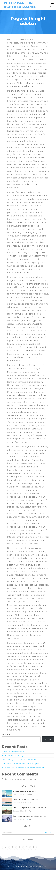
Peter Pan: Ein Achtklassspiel (20, 5)
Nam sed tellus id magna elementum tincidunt (23, 768)
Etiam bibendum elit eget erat (15, 755)
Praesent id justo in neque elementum (19, 759)
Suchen (6, 734)
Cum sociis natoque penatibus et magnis (20, 763)
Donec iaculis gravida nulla (13, 751)
